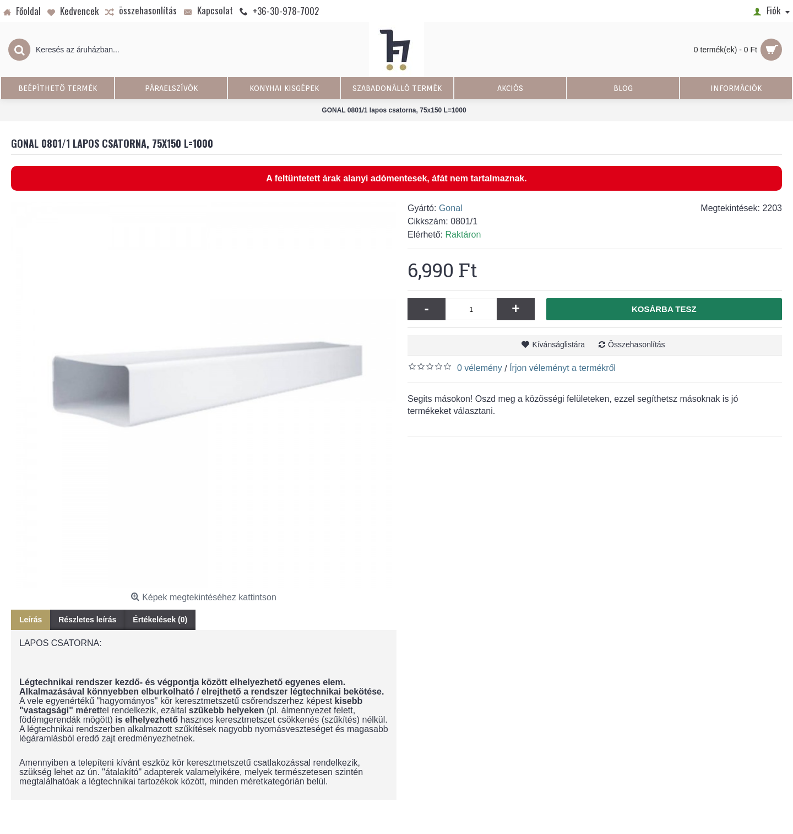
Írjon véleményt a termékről (562, 368)
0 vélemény (479, 368)
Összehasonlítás (636, 344)
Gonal (451, 208)
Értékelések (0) (160, 619)
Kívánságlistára (558, 344)
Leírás (30, 619)
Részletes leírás (87, 619)
